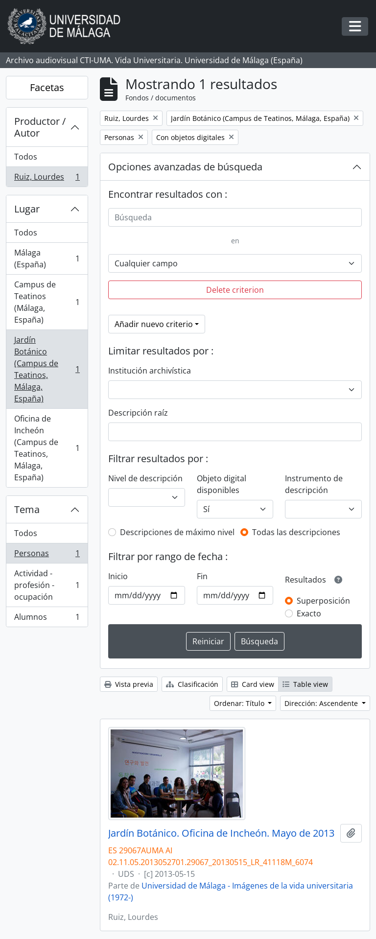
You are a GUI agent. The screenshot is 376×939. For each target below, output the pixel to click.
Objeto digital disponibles (221, 484)
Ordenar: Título (240, 703)
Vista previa (128, 684)
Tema (27, 509)
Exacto (309, 613)
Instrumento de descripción (314, 484)
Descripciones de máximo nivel (177, 532)
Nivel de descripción (145, 478)
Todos (25, 156)
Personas (47, 555)
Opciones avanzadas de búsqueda (185, 166)
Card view (252, 684)
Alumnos (47, 619)
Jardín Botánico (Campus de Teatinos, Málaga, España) (47, 369)
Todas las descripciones (296, 532)
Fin (202, 576)
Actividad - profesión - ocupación (47, 585)
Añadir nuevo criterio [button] (154, 324)
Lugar (27, 208)
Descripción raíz (138, 412)
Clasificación (192, 684)
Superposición (323, 600)
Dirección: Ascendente (322, 703)
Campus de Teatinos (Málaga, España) (47, 302)
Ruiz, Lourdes (47, 179)
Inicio (118, 576)
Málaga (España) (47, 258)
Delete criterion (235, 289)
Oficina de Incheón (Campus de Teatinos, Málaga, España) (47, 448)
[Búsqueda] (235, 217)
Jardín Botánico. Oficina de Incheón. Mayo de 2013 (221, 833)
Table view (305, 684)
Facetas (47, 87)
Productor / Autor (40, 127)
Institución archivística (149, 370)
